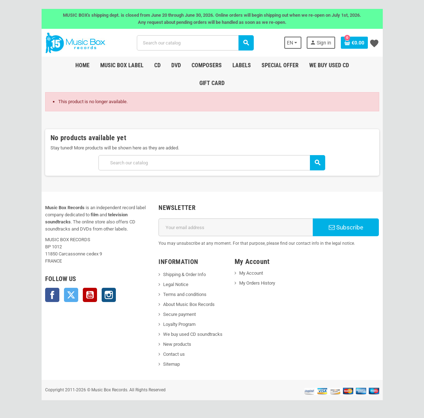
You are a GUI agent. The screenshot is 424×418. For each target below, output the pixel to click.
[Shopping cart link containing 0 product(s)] (354, 43)
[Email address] (236, 227)
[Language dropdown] (293, 43)
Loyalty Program (179, 324)
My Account (251, 273)
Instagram (109, 295)
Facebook (52, 295)
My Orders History (257, 283)
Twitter (71, 295)
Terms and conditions (184, 294)
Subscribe (346, 227)
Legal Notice (175, 284)
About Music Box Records (189, 304)
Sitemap (171, 364)
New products (177, 344)
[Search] (195, 43)
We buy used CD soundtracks (192, 334)
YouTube (90, 295)
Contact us (174, 354)
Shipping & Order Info (184, 274)
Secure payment (179, 314)
